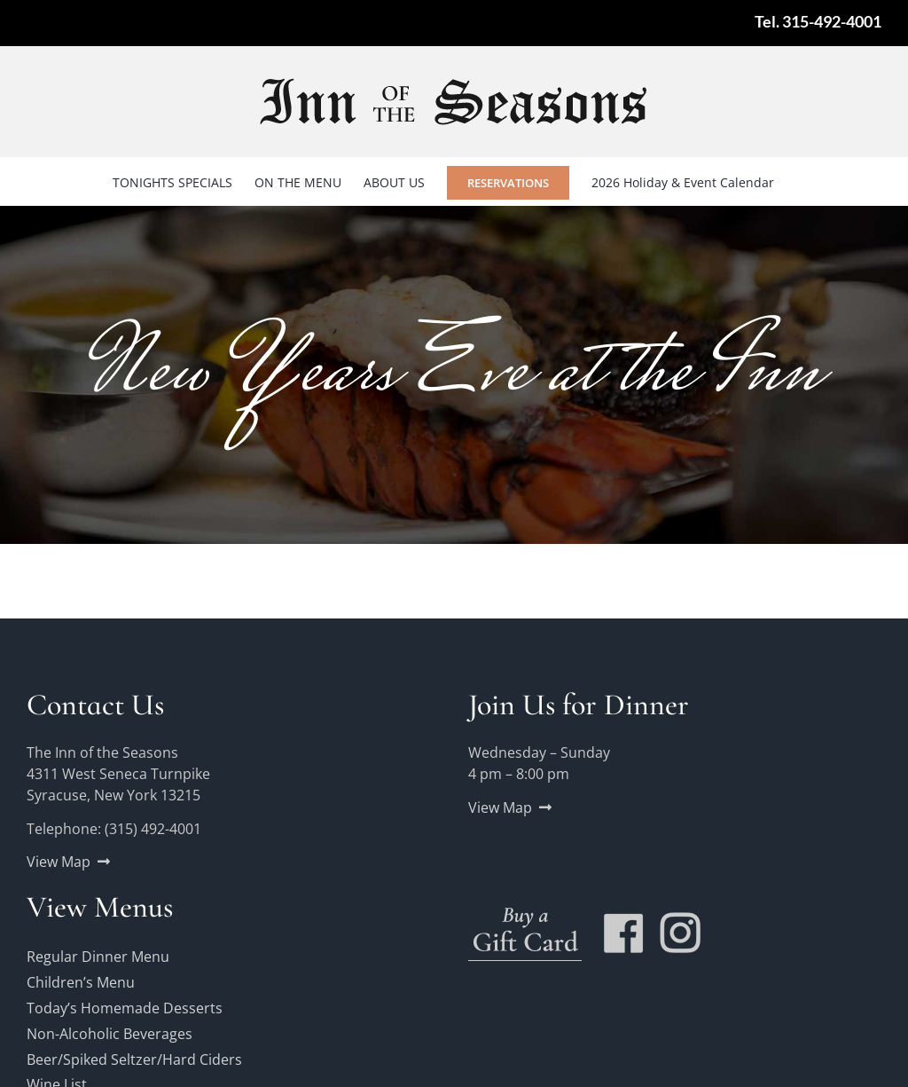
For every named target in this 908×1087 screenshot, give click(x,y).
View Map (58, 861)
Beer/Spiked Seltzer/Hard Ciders (134, 1059)
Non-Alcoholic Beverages (109, 1034)
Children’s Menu (81, 982)
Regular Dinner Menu (98, 956)
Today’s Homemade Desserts (125, 1008)
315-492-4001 (831, 21)
